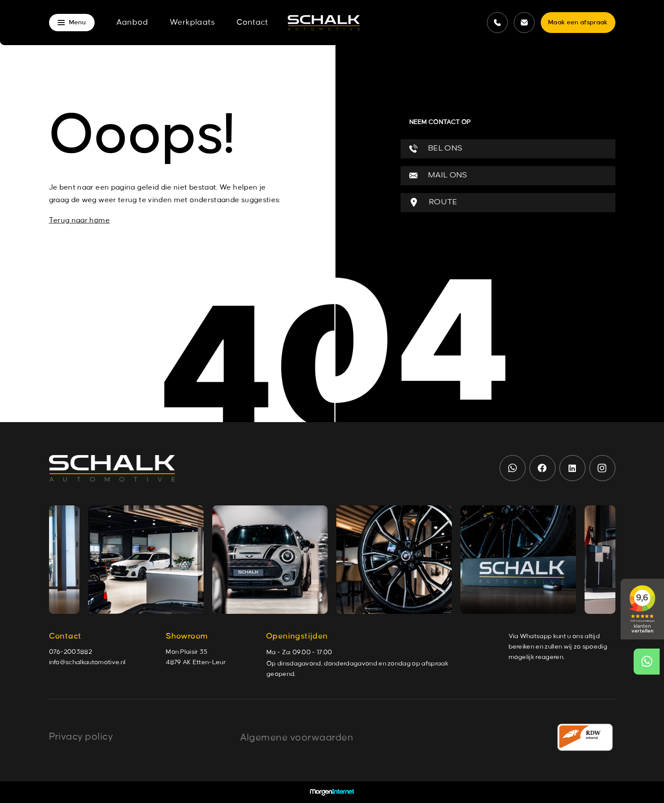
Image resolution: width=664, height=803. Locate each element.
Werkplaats (192, 22)
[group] (146, 559)
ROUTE (433, 202)
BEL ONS (436, 148)
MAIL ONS (438, 175)
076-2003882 (70, 652)
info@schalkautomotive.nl (87, 662)
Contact (252, 22)
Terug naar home (79, 220)
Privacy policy (81, 736)
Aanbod (132, 22)
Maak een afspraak (578, 22)
